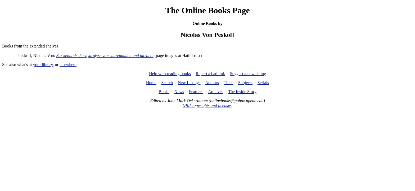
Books (164, 91)
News (179, 91)
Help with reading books (170, 73)
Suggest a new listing (248, 73)
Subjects (245, 82)
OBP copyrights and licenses (206, 105)
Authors (212, 82)
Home (151, 82)
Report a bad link (210, 73)
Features (196, 91)
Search (167, 82)
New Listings (189, 82)
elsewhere (68, 64)
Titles (228, 82)
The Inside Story (242, 91)
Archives (215, 91)
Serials (263, 82)
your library (43, 64)
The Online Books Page (207, 10)
